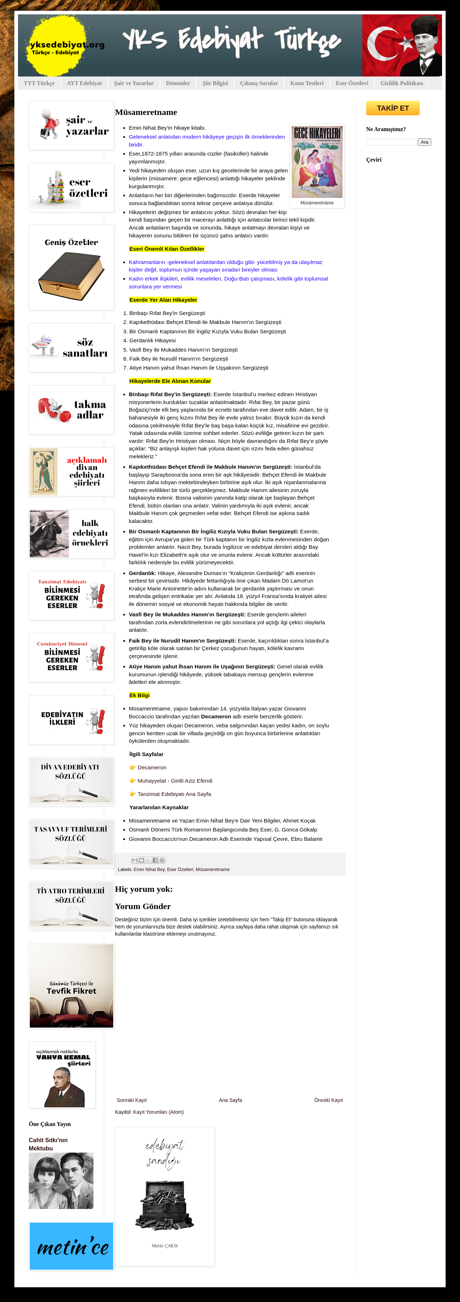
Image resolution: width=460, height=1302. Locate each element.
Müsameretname (213, 869)
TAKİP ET (393, 108)
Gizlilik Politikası (402, 83)
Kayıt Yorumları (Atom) (158, 1112)
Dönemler (178, 83)
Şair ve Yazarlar (133, 83)
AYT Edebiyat (84, 83)
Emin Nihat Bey (149, 869)
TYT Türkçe (39, 83)
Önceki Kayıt (328, 1100)
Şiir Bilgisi (215, 83)
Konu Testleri (307, 83)
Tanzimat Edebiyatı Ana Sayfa (174, 794)
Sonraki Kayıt (132, 1100)
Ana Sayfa (230, 1100)
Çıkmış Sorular (259, 83)
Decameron (152, 767)
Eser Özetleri (352, 83)
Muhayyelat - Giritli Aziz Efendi (175, 781)
